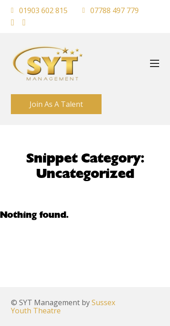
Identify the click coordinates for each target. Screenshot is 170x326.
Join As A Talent (56, 104)
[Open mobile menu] (154, 63)
